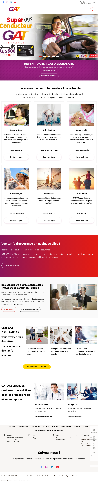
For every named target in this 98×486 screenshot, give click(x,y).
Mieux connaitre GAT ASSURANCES (37, 367)
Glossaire (86, 426)
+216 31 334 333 (84, 4)
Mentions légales (65, 476)
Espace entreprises (74, 416)
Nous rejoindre (66, 426)
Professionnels (24, 426)
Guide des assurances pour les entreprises (49, 430)
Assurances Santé (82, 150)
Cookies (54, 476)
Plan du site (76, 476)
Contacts (77, 426)
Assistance (94, 432)
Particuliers (12, 426)
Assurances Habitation (49, 150)
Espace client (91, 8)
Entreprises (36, 426)
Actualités (55, 426)
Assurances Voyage (16, 213)
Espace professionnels (43, 416)
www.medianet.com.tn (23, 481)
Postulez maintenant (49, 75)
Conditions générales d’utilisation (38, 476)
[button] (40, 56)
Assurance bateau (49, 213)
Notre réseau (8, 309)
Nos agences (94, 448)
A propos (46, 426)
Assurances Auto (16, 150)
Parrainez (86, 8)
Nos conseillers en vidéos (29, 309)
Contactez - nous (94, 456)
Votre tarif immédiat (12, 265)
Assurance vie (81, 213)
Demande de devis (94, 440)
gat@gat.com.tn (84, 2)
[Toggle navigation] (4, 9)
